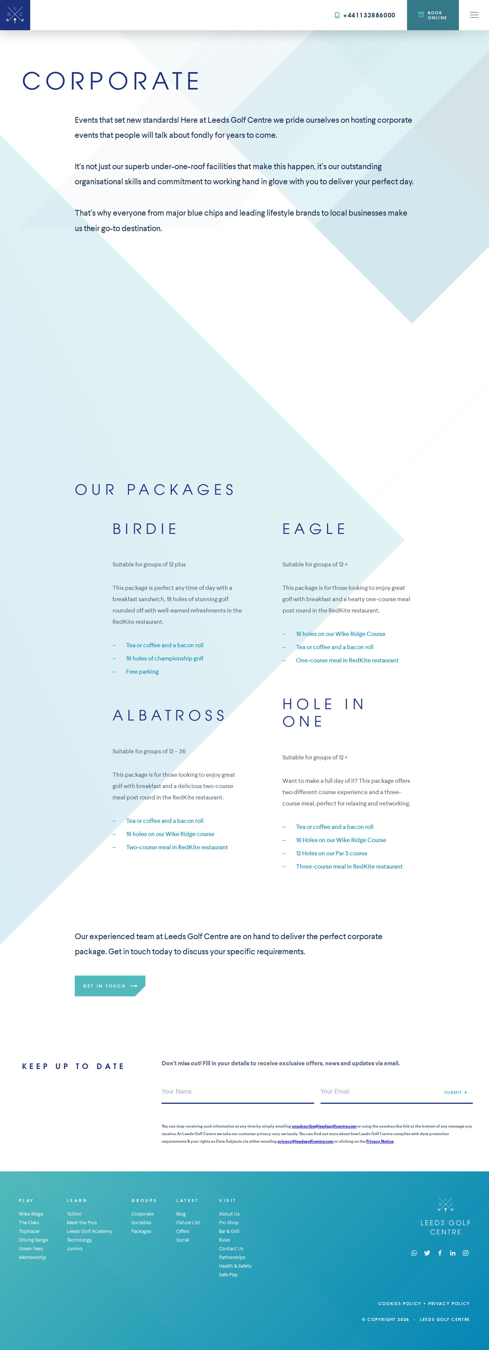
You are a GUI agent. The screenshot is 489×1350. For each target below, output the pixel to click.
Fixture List (188, 1222)
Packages (141, 1231)
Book (432, 15)
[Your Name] (238, 1092)
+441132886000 (365, 15)
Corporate (142, 1214)
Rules (224, 1240)
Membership (32, 1257)
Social (182, 1240)
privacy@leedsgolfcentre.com (305, 1141)
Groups (144, 1200)
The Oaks (29, 1222)
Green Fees (31, 1248)
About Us (229, 1214)
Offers (183, 1231)
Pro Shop (229, 1222)
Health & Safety (235, 1266)
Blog (181, 1214)
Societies (141, 1222)
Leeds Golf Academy (90, 1231)
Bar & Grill (229, 1231)
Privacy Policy (449, 1303)
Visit (228, 1200)
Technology (79, 1240)
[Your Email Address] (397, 1092)
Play (27, 1200)
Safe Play (228, 1274)
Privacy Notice (379, 1141)
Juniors (75, 1248)
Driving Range (33, 1240)
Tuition (74, 1214)
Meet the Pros (82, 1222)
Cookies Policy (399, 1303)
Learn (77, 1200)
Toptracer (29, 1231)
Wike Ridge (31, 1214)
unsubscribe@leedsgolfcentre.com (324, 1126)
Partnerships (232, 1257)
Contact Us (231, 1248)
